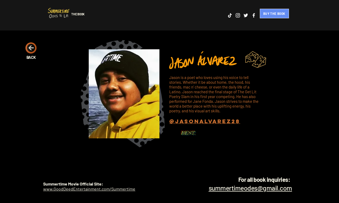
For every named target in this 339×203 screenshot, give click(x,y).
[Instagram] (238, 15)
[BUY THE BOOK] (274, 13)
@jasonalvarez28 (204, 121)
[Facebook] (254, 15)
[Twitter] (246, 15)
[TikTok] (230, 15)
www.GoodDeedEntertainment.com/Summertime (89, 188)
